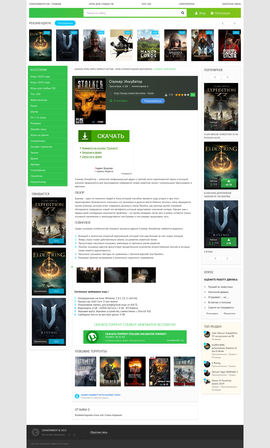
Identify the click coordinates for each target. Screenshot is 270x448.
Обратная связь (231, 4)
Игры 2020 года (41, 76)
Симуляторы (186, 4)
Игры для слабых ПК (101, 4)
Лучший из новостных (220, 286)
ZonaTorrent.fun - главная (45, 4)
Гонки (35, 105)
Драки (35, 158)
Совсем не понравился (220, 307)
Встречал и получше (219, 302)
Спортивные (39, 170)
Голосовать (212, 313)
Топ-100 (146, 4)
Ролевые (37, 123)
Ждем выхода (40, 100)
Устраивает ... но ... (218, 297)
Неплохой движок (218, 292)
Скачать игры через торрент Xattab (93, 69)
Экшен (36, 152)
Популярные (65, 23)
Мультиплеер (39, 181)
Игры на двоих (41, 135)
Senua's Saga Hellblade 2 (225, 371)
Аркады (36, 164)
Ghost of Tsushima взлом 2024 (221, 382)
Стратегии (38, 176)
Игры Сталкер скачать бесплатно (133, 69)
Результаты (229, 313)
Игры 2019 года (41, 82)
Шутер (35, 111)
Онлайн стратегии (42, 146)
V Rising (208, 251)
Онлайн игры (40, 129)
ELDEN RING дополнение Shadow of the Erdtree (224, 348)
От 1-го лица (39, 117)
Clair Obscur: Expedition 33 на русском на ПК (224, 334)
